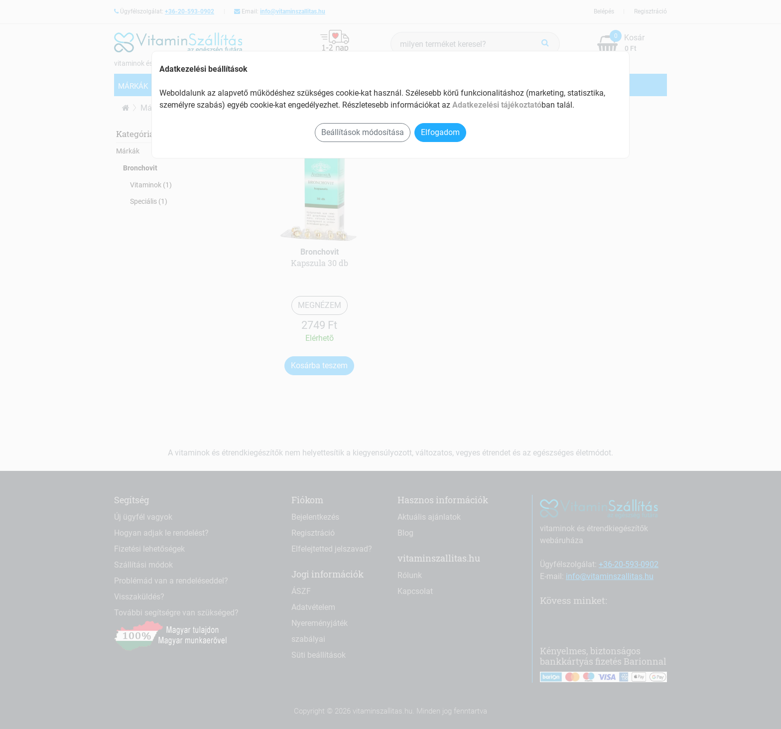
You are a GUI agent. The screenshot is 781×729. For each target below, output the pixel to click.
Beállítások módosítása (362, 132)
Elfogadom (440, 132)
